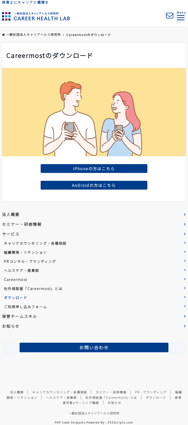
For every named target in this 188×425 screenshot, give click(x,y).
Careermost (15, 279)
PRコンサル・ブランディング (30, 261)
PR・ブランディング (151, 392)
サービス (11, 234)
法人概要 (11, 214)
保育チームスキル (19, 316)
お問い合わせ (94, 347)
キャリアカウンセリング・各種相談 (35, 243)
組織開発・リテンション (25, 252)
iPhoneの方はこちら (94, 168)
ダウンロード (15, 297)
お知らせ (11, 326)
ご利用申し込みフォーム (25, 306)
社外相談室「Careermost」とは (33, 288)
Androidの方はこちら (94, 185)
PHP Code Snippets (70, 422)
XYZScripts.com (120, 422)
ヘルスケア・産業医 (21, 270)
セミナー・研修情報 (22, 224)
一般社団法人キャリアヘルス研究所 (94, 413)
